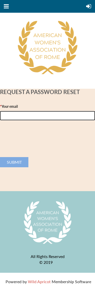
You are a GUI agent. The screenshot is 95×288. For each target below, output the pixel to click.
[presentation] (38, 144)
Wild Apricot (39, 281)
